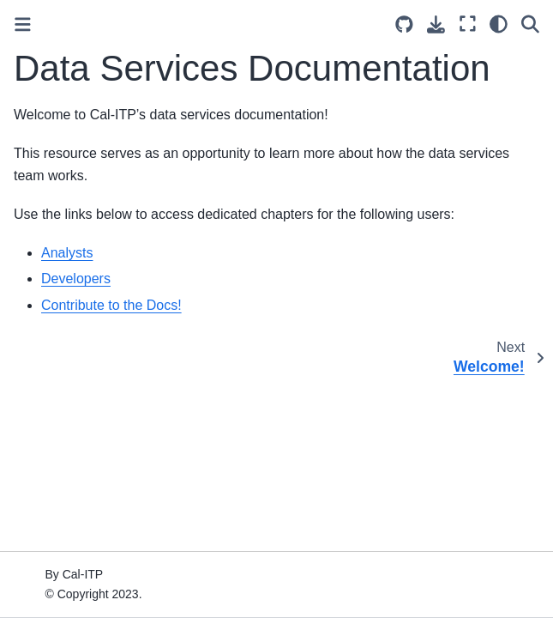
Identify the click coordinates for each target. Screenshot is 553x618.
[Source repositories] (404, 24)
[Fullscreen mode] (468, 24)
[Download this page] (436, 24)
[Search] (530, 24)
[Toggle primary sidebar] (23, 24)
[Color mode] (498, 24)
